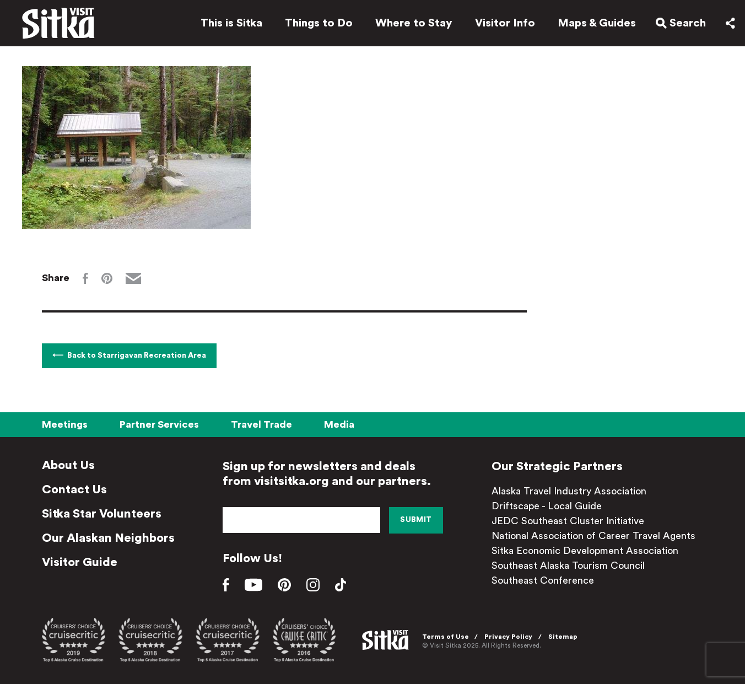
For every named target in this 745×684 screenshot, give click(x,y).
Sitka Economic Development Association (585, 551)
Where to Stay (413, 23)
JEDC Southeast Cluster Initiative (568, 521)
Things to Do (319, 23)
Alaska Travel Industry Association (569, 491)
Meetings (65, 424)
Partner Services (159, 424)
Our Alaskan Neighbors (108, 538)
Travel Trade (261, 424)
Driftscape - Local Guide (547, 506)
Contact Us (74, 489)
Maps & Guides (597, 23)
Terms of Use (445, 636)
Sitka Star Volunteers (101, 514)
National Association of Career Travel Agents (593, 536)
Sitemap (562, 636)
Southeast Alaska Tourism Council (568, 565)
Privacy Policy (508, 636)
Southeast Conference (543, 580)
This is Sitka (231, 23)
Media (339, 424)
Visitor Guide (79, 562)
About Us (68, 465)
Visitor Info (505, 23)
